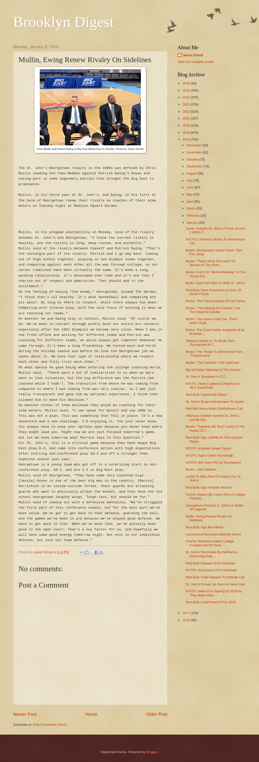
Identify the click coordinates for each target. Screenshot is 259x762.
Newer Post (25, 714)
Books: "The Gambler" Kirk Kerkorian (212, 363)
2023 (187, 104)
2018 (187, 139)
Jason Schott (193, 55)
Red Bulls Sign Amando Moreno (209, 487)
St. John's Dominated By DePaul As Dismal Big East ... (211, 554)
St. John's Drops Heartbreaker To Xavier (215, 402)
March (191, 208)
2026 (187, 83)
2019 (187, 132)
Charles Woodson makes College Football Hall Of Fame (210, 543)
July (189, 180)
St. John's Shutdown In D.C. (206, 376)
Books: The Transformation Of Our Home (215, 301)
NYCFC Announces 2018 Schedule (211, 570)
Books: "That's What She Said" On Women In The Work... (210, 263)
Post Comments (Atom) (50, 724)
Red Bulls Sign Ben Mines (204, 527)
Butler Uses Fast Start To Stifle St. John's (215, 283)
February (193, 215)
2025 (187, 90)
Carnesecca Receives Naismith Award (213, 534)
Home (91, 714)
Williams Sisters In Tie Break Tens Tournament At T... (210, 343)
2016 (187, 620)
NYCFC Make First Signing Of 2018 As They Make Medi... (214, 593)
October (192, 159)
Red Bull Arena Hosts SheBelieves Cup (214, 408)
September (194, 166)
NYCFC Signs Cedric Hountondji (209, 455)
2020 (187, 125)
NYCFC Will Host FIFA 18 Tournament (213, 462)
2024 (187, 97)
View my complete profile (196, 62)
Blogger (152, 752)
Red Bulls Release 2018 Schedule (210, 563)
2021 (187, 118)
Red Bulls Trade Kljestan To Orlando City (215, 577)
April (190, 201)
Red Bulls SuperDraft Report (206, 394)
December (194, 145)
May (189, 194)
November (194, 152)
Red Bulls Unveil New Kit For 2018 (211, 602)
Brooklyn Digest (63, 21)
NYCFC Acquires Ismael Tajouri (208, 448)
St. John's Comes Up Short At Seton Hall (215, 584)
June (190, 187)
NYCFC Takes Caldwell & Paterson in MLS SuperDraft (213, 385)
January (192, 222)
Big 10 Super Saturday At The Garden (213, 370)
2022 (187, 111)
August (192, 173)
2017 (187, 613)
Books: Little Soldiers (201, 469)
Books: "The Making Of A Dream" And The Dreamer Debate (213, 310)
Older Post (156, 714)
